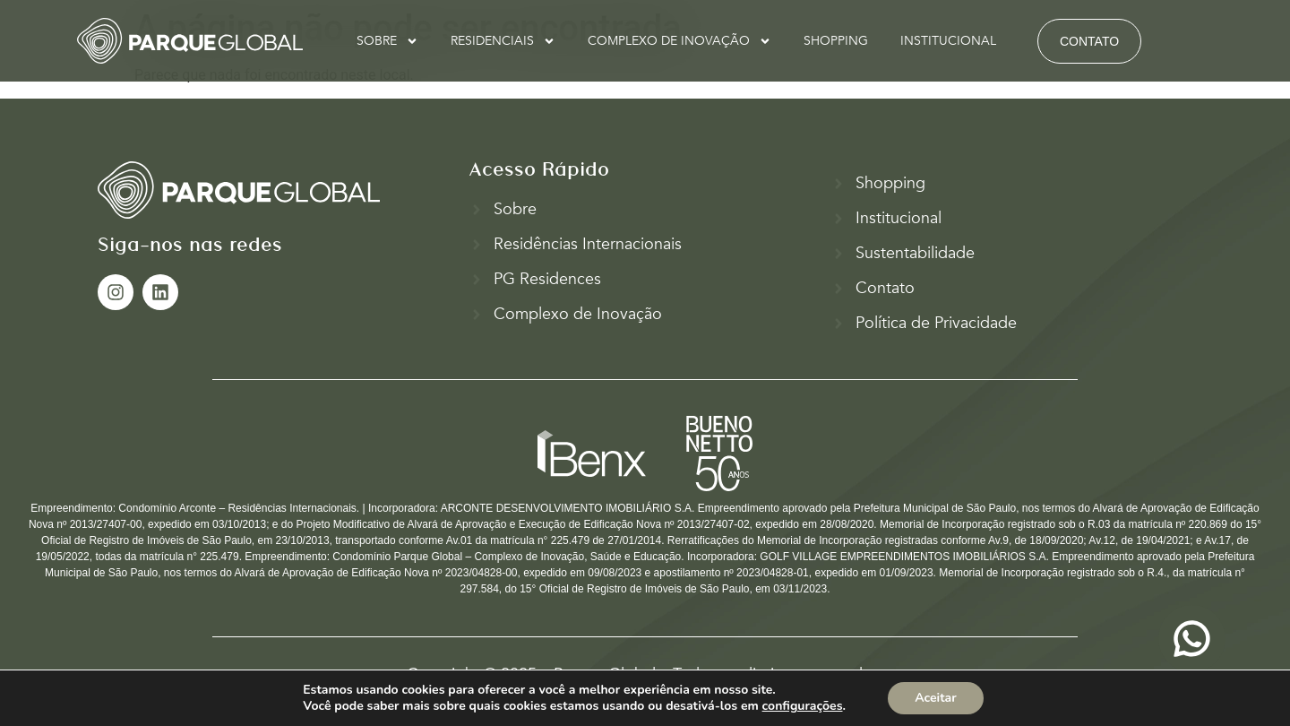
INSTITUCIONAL (948, 40)
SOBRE (387, 41)
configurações (802, 706)
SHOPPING (836, 40)
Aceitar (936, 697)
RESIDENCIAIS (503, 41)
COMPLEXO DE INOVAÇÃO (679, 41)
